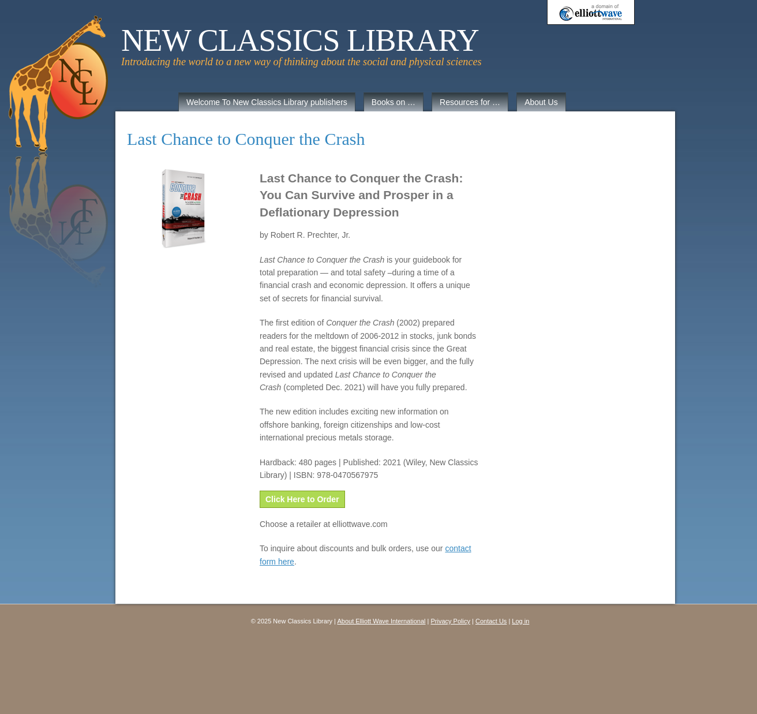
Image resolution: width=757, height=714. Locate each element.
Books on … (393, 102)
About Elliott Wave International (381, 621)
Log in (520, 621)
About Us (541, 102)
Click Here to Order (302, 499)
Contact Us (491, 621)
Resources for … (470, 102)
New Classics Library (300, 40)
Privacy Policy (450, 621)
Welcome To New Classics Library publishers (266, 102)
